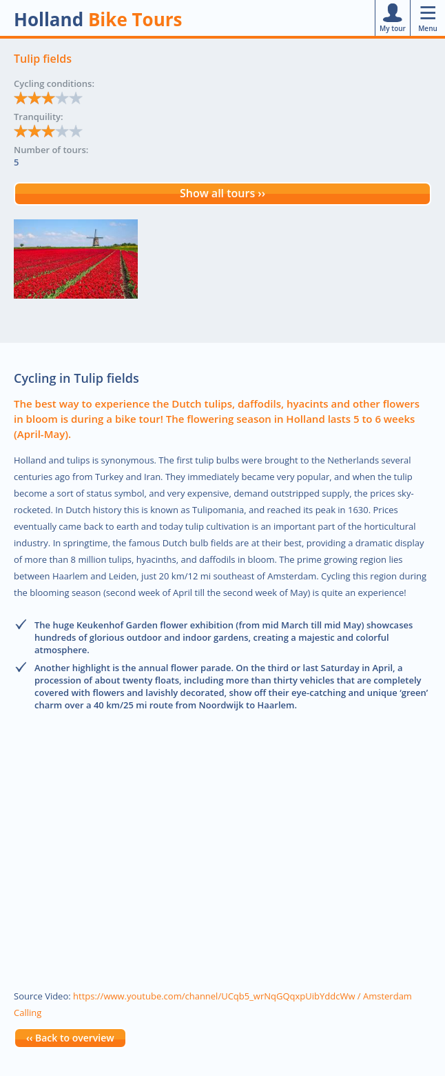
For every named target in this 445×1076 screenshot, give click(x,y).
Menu (427, 18)
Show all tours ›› (222, 193)
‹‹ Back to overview (70, 1037)
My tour (393, 18)
